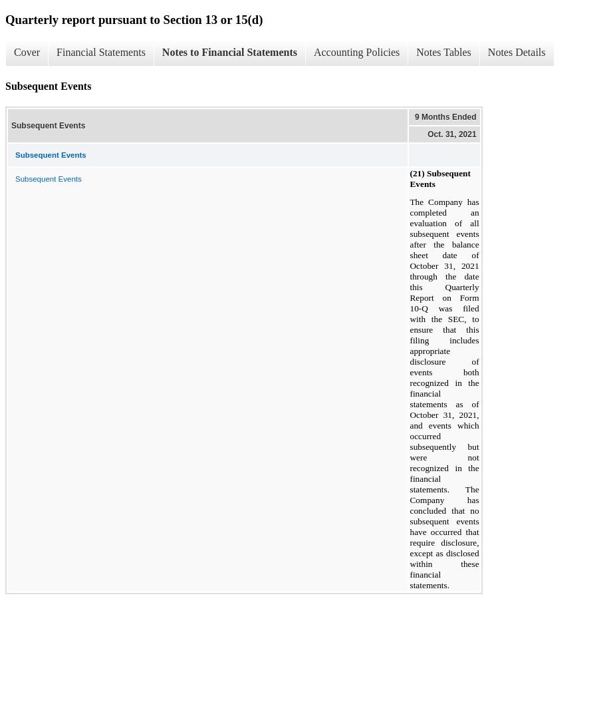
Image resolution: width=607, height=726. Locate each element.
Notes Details (517, 52)
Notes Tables (443, 52)
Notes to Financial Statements (229, 52)
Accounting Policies (357, 52)
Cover (27, 52)
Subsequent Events (48, 179)
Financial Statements (101, 52)
